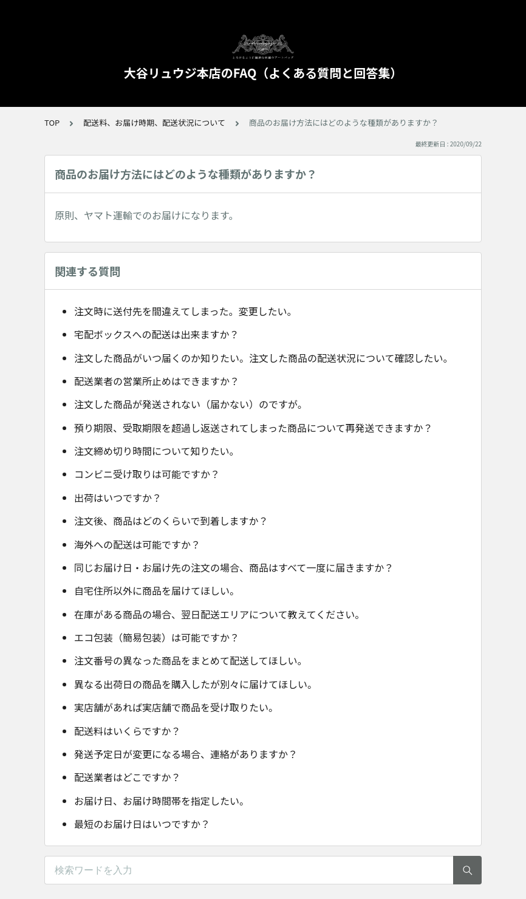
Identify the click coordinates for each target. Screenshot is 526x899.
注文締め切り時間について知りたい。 (156, 450)
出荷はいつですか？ (118, 497)
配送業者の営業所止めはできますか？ (156, 381)
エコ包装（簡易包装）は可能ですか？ (156, 637)
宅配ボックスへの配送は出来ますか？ (156, 334)
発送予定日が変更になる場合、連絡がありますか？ (186, 754)
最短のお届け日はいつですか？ (142, 823)
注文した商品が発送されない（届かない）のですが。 (190, 404)
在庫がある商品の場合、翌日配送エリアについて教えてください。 (219, 614)
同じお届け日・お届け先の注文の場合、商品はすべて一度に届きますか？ (234, 567)
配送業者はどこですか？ (127, 777)
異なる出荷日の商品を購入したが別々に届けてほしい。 (195, 684)
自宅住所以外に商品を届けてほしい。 (156, 590)
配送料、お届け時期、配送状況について (154, 122)
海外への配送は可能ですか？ (137, 544)
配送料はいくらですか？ (127, 730)
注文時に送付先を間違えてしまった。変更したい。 (185, 311)
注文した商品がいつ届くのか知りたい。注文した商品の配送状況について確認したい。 (263, 357)
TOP (52, 122)
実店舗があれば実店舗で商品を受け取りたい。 (176, 707)
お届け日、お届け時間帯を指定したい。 (161, 800)
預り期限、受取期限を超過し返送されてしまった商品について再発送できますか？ (253, 427)
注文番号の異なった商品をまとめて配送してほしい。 (190, 660)
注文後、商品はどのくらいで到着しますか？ (171, 520)
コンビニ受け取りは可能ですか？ (147, 474)
